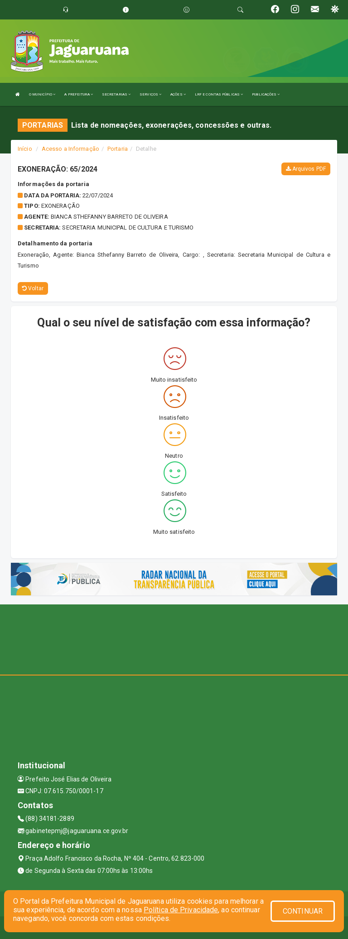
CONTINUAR (303, 911)
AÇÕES (178, 94)
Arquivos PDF (306, 169)
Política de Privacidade (181, 909)
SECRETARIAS (116, 94)
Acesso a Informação (70, 148)
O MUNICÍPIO (42, 94)
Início (25, 148)
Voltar (33, 288)
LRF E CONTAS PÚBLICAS (219, 94)
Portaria (117, 148)
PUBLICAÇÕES (266, 94)
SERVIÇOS (150, 94)
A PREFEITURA (78, 94)
